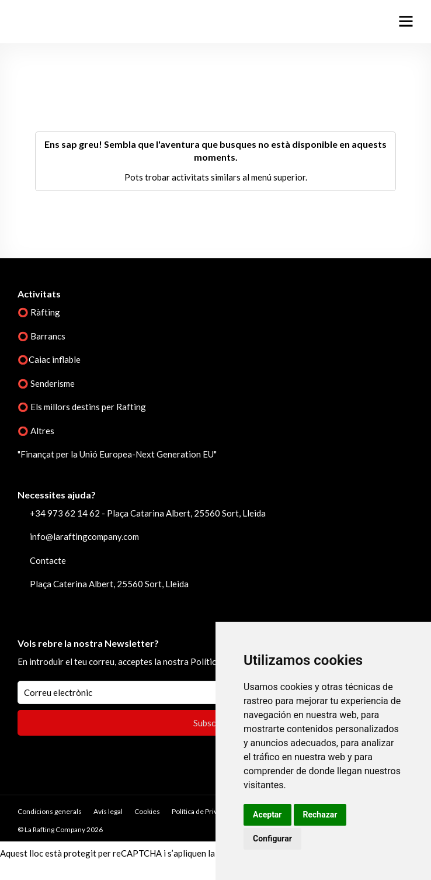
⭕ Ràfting (39, 312)
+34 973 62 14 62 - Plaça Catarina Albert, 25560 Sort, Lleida (148, 513)
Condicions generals (50, 811)
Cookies (147, 811)
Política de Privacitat (203, 811)
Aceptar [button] (267, 814)
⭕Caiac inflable (49, 359)
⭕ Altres (36, 430)
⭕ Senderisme (46, 383)
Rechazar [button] (320, 814)
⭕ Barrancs (41, 336)
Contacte (48, 560)
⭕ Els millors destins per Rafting (82, 406)
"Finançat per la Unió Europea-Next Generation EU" (117, 454)
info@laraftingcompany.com (84, 536)
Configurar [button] (272, 838)
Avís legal (108, 811)
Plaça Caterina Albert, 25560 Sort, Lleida (109, 583)
